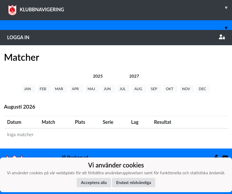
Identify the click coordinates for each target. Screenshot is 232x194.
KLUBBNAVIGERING (119, 7)
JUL (123, 88)
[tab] (98, 75)
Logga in (116, 37)
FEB (44, 88)
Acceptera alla (94, 182)
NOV (187, 88)
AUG (139, 88)
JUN (108, 88)
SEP (155, 88)
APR (76, 88)
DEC (203, 88)
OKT (170, 88)
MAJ (92, 88)
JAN (28, 88)
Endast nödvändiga (133, 182)
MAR (60, 88)
